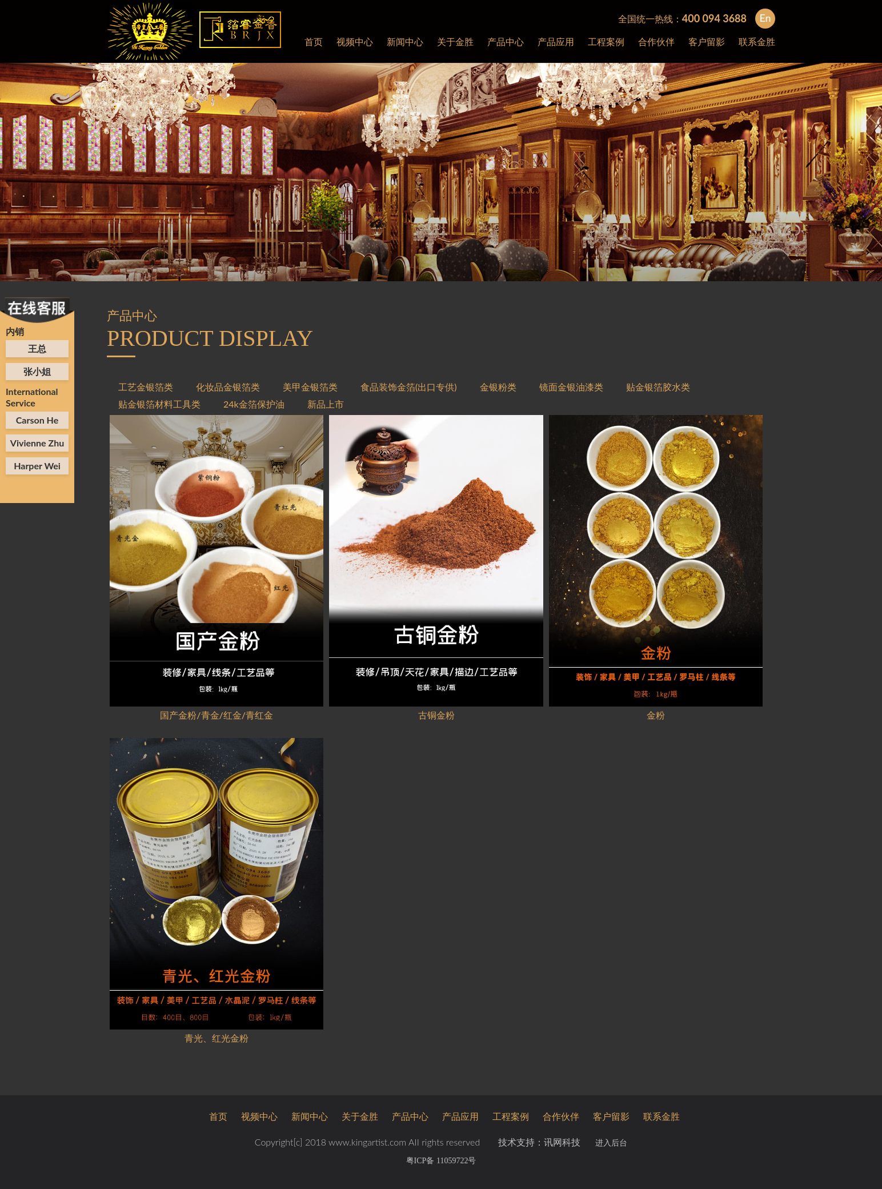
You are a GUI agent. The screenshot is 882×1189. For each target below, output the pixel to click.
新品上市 (325, 403)
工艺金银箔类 (145, 386)
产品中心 (505, 41)
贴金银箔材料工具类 (159, 403)
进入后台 (611, 1143)
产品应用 (556, 41)
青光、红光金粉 (216, 1037)
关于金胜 (455, 41)
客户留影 (706, 41)
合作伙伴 (656, 41)
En (765, 17)
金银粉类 (498, 386)
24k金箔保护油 (253, 403)
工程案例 (606, 41)
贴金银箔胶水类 (658, 386)
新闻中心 (405, 41)
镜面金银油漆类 (571, 386)
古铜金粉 (436, 714)
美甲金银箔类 (310, 386)
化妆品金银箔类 (228, 386)
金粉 (656, 714)
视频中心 (354, 41)
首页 (313, 41)
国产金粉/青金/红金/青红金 (216, 714)
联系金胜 (757, 41)
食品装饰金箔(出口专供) (408, 386)
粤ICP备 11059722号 (441, 1160)
